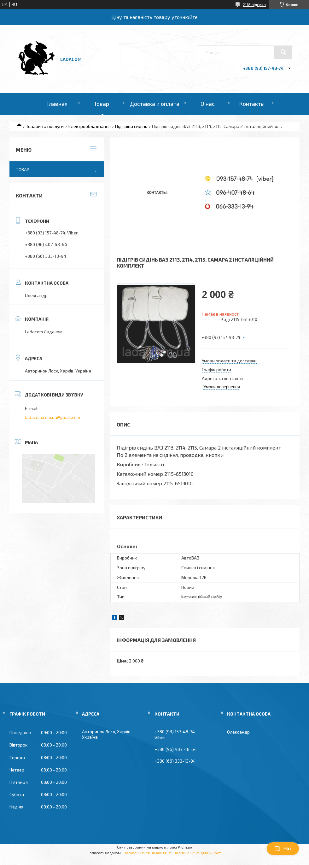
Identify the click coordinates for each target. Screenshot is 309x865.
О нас (208, 103)
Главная (57, 103)
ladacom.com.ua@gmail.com (52, 417)
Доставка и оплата (154, 103)
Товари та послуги (45, 126)
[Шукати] (283, 52)
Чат (282, 848)
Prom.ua (185, 847)
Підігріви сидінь (131, 126)
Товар (101, 103)
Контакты (252, 103)
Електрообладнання (89, 126)
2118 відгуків (254, 4)
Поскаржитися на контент (147, 852)
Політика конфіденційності (197, 852)
